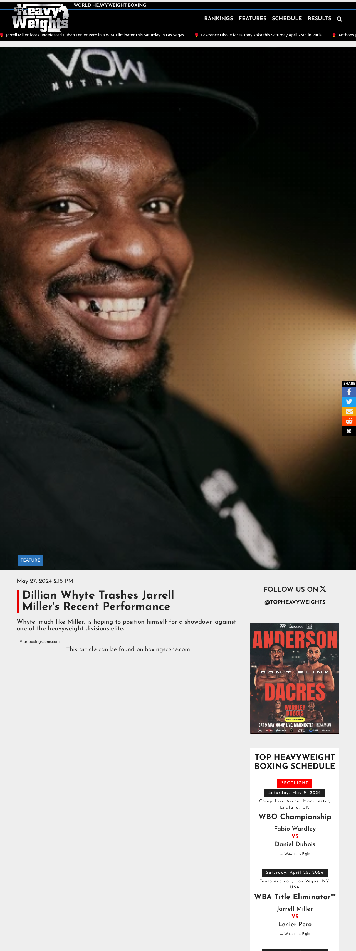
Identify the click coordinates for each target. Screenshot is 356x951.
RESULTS (319, 19)
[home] (40, 18)
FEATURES (252, 19)
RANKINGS (218, 19)
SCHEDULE (287, 19)
